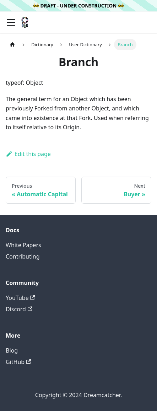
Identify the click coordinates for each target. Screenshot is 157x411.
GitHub (18, 362)
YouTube (20, 298)
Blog (12, 350)
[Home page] (12, 44)
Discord (19, 309)
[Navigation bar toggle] (11, 22)
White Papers (23, 245)
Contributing (23, 256)
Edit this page (28, 154)
